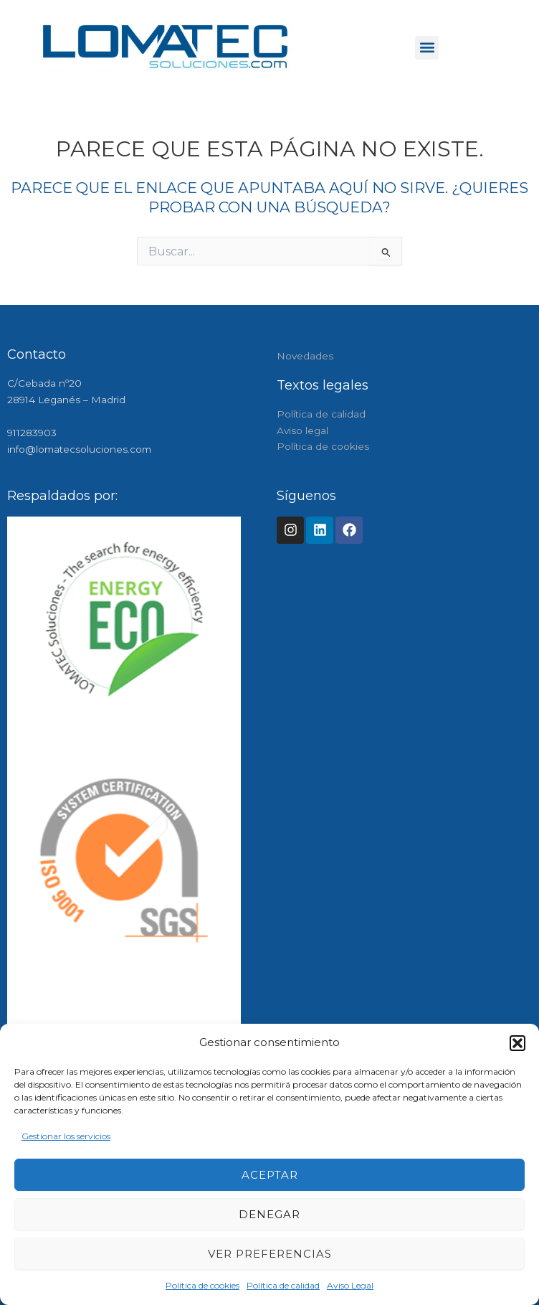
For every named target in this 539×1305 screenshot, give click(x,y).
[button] (517, 1043)
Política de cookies (202, 1285)
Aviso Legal (350, 1285)
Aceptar (270, 1175)
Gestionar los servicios (66, 1136)
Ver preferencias (270, 1254)
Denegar (269, 1214)
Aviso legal (302, 430)
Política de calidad (283, 1285)
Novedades (305, 356)
